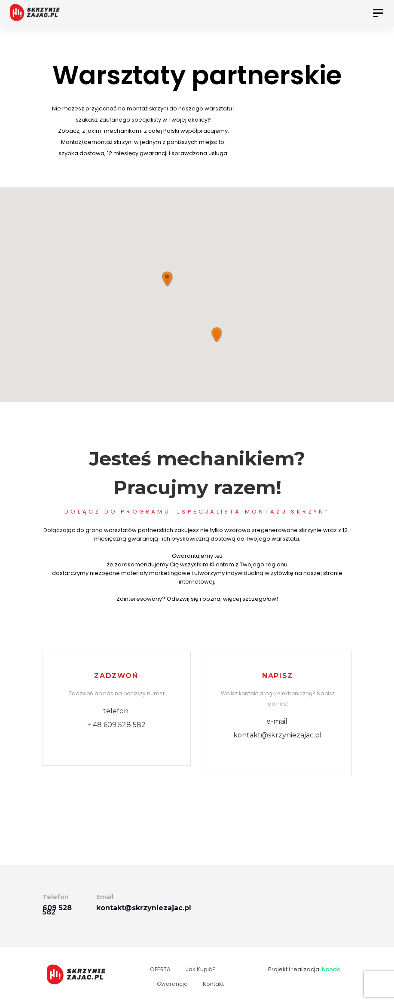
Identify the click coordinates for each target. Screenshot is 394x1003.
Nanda (331, 969)
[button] (216, 334)
